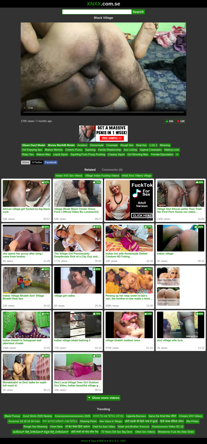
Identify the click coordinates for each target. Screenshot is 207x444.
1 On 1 (153, 145)
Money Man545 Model (61, 145)
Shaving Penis (88, 421)
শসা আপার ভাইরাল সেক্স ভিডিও (60, 421)
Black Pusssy (12, 416)
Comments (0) (112, 169)
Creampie (112, 145)
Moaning (165, 145)
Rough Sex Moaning (35, 426)
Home (84, 440)
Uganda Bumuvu (136, 416)
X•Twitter (37, 162)
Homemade (97, 145)
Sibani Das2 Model (33, 145)
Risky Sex (28, 154)
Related (90, 169)
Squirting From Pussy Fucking (88, 154)
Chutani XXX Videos (190, 416)
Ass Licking (130, 150)
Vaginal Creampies (151, 150)
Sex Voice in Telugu (110, 421)
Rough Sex (126, 145)
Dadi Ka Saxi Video (104, 426)
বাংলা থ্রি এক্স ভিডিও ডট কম (108, 416)
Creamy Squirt (116, 154)
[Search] (96, 11)
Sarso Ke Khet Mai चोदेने (162, 416)
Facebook (50, 162)
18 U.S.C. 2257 (117, 440)
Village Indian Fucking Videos (102, 175)
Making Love (171, 150)
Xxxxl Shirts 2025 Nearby (37, 416)
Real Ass (141, 145)
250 (169, 121)
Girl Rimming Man (137, 154)
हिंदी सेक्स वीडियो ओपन (171, 421)
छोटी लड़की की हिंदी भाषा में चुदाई (141, 421)
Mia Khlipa (192, 421)
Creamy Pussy (73, 150)
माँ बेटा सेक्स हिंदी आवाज (77, 426)
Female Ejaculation (162, 154)
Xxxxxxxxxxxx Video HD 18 (167, 426)
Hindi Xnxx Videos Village (136, 175)
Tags (93, 440)
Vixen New (56, 426)
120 (181, 121)
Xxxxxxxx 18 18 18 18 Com (24, 421)
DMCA (102, 440)
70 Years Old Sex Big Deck (116, 431)
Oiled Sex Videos (145, 431)
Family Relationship (109, 150)
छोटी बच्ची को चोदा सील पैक (84, 431)
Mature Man (43, 154)
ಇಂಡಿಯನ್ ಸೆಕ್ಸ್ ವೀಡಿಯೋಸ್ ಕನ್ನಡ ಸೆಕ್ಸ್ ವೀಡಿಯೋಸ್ (40, 431)
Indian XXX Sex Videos (69, 175)
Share (25, 162)
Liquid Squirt (60, 154)
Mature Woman (54, 150)
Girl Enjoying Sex (32, 150)
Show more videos (104, 398)
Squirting (90, 150)
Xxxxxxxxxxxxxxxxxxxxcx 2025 (72, 416)
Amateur (82, 145)
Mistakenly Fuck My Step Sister (176, 431)
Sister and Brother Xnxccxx (133, 426)
